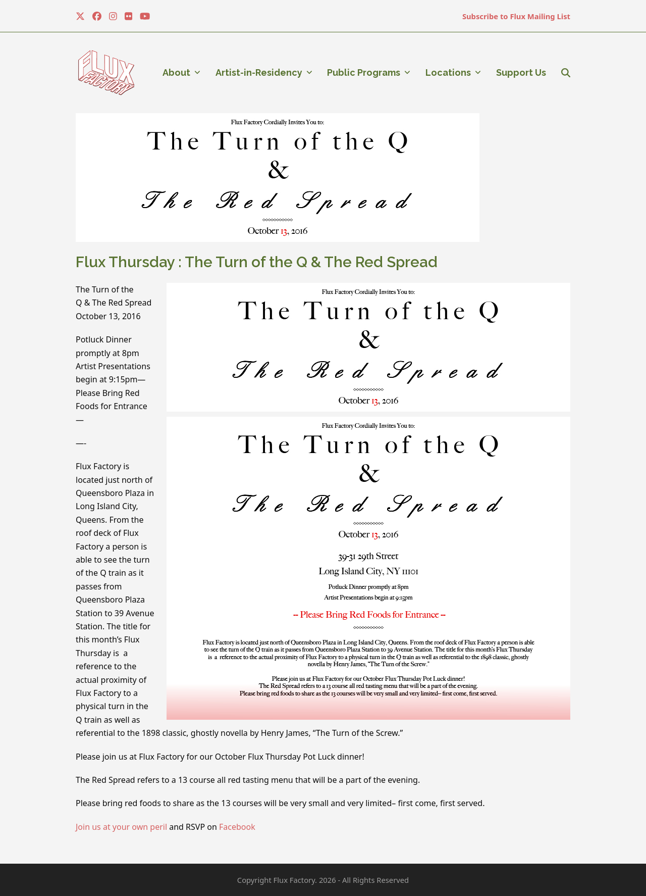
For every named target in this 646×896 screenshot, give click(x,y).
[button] (566, 72)
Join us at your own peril (121, 826)
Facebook (237, 826)
